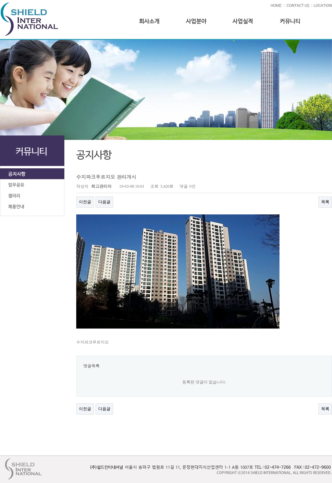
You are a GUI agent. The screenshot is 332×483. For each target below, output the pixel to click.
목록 (325, 202)
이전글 (85, 202)
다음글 (104, 202)
